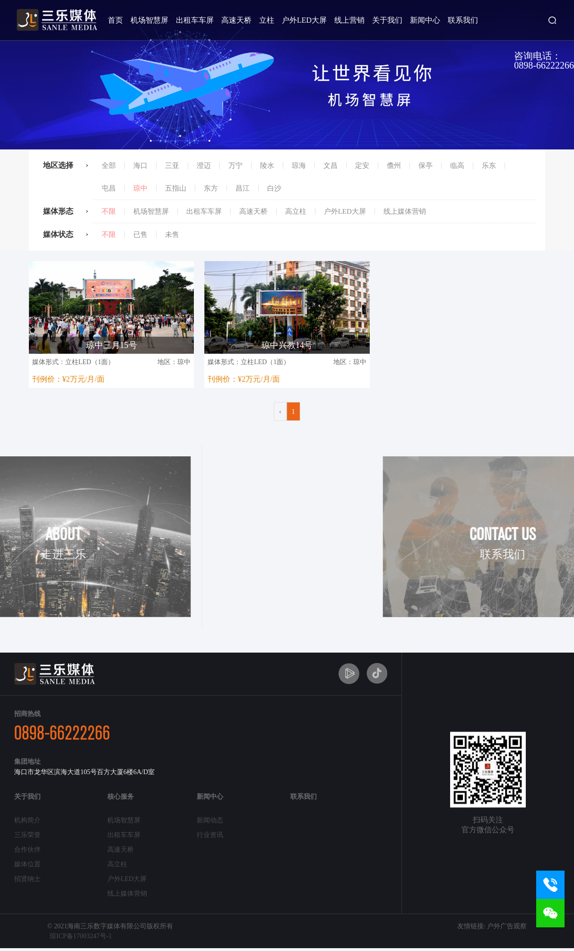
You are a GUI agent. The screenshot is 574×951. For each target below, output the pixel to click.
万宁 (235, 165)
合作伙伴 (27, 849)
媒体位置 (27, 864)
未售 (172, 234)
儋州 (394, 165)
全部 (109, 165)
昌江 (242, 188)
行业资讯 (210, 834)
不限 (109, 211)
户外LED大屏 (304, 20)
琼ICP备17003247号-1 (81, 936)
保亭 (425, 165)
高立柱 (295, 211)
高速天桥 (236, 20)
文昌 (330, 165)
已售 (140, 234)
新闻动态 (210, 820)
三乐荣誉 (27, 834)
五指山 (175, 188)
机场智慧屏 (149, 20)
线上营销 (349, 20)
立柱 (266, 20)
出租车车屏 (195, 20)
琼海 (299, 165)
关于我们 (387, 20)
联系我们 (463, 20)
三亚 (172, 165)
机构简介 (27, 820)
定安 (362, 165)
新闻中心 (425, 20)
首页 (115, 20)
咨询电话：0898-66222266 (544, 60)
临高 (457, 165)
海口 (140, 165)
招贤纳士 (27, 878)
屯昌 (109, 188)
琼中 (140, 188)
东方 (211, 188)
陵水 (267, 165)
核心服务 (120, 796)
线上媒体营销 (404, 211)
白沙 (274, 188)
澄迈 (204, 165)
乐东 (489, 165)
